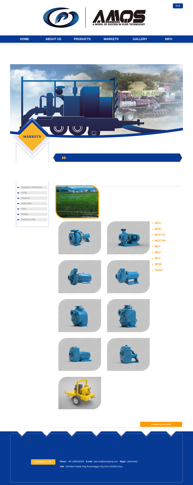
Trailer (159, 270)
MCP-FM (160, 240)
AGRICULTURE (28, 219)
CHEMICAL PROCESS (31, 187)
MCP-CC (160, 234)
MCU (158, 252)
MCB (158, 228)
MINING (24, 214)
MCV (158, 258)
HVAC (23, 209)
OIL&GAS (25, 198)
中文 (177, 6)
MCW (158, 264)
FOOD (24, 193)
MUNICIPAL (26, 203)
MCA (158, 223)
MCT (158, 246)
